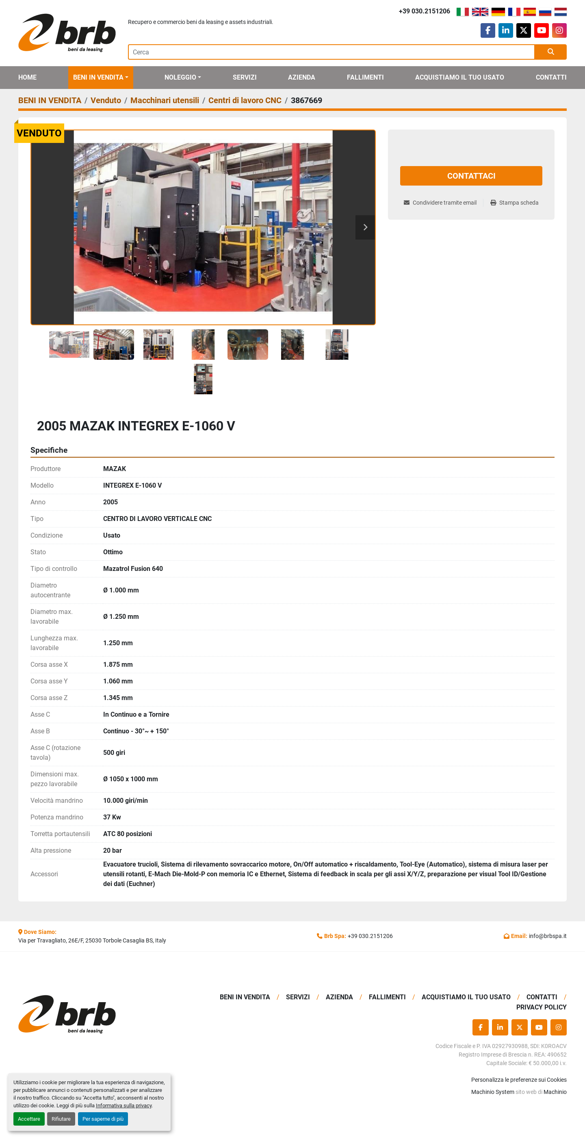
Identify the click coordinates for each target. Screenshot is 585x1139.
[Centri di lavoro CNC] (245, 100)
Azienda (301, 77)
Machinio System (492, 1092)
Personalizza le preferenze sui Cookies (519, 1079)
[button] (100, 77)
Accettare (29, 1119)
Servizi (245, 77)
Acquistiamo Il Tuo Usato (459, 77)
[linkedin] (505, 30)
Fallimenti (365, 77)
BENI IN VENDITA (98, 77)
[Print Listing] (514, 202)
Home (27, 77)
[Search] (331, 52)
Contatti (551, 77)
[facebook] (488, 30)
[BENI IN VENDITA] (49, 100)
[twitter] (523, 30)
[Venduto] (106, 100)
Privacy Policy (541, 1007)
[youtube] (541, 30)
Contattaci (471, 176)
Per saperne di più (103, 1119)
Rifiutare (61, 1119)
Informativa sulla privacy (124, 1105)
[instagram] (559, 30)
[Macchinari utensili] (164, 100)
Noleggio (180, 77)
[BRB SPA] (82, 1014)
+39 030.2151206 (424, 11)
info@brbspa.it (548, 936)
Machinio (555, 1092)
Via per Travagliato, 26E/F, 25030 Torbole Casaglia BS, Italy (92, 940)
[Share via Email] (443, 202)
